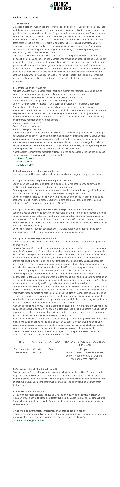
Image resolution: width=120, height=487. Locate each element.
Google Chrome (25, 164)
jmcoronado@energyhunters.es (28, 420)
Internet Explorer (25, 158)
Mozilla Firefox (24, 161)
